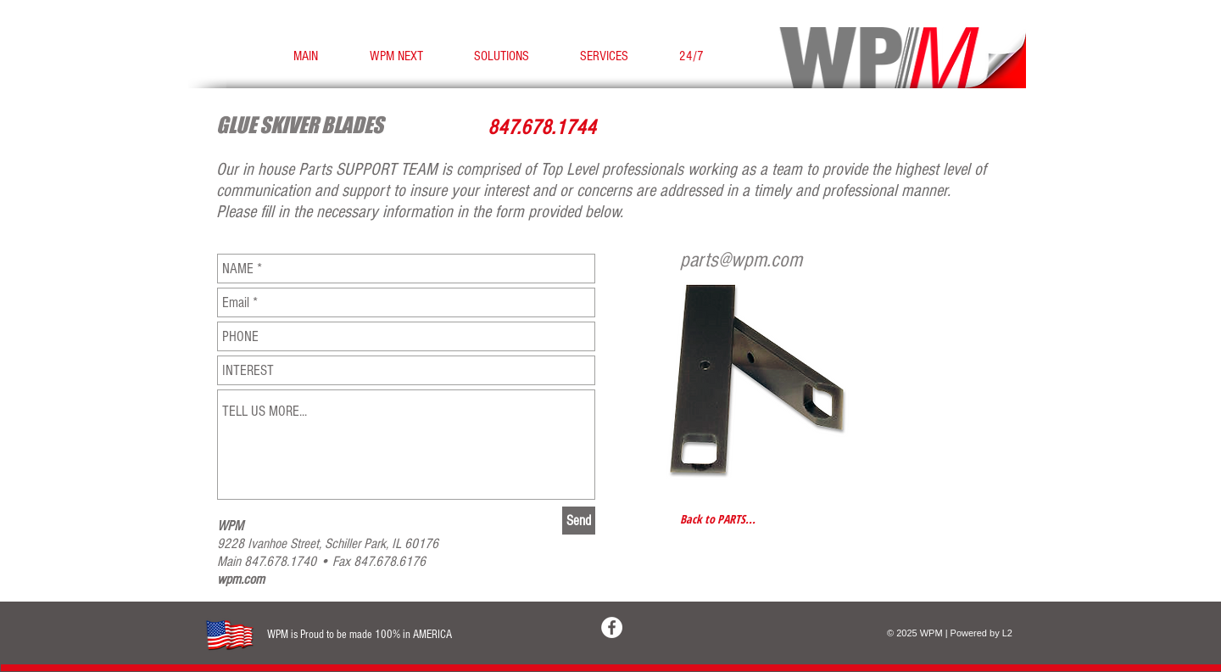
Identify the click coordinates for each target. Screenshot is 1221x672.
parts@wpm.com (741, 260)
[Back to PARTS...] (720, 519)
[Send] (578, 521)
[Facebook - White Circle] (611, 627)
